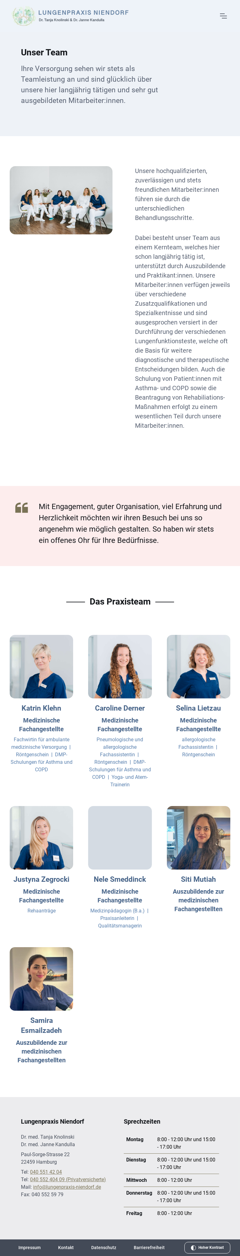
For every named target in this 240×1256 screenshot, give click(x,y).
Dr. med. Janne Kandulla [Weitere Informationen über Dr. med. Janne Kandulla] (48, 1144)
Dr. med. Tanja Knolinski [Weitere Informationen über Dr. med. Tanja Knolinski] (47, 1137)
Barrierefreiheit (149, 1247)
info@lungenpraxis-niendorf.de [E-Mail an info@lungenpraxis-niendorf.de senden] (67, 1187)
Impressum (29, 1247)
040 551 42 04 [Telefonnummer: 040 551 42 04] (46, 1172)
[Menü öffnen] (223, 16)
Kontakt (66, 1247)
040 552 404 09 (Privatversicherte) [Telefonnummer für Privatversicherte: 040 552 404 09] (68, 1179)
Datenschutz (103, 1247)
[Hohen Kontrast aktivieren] (207, 1247)
